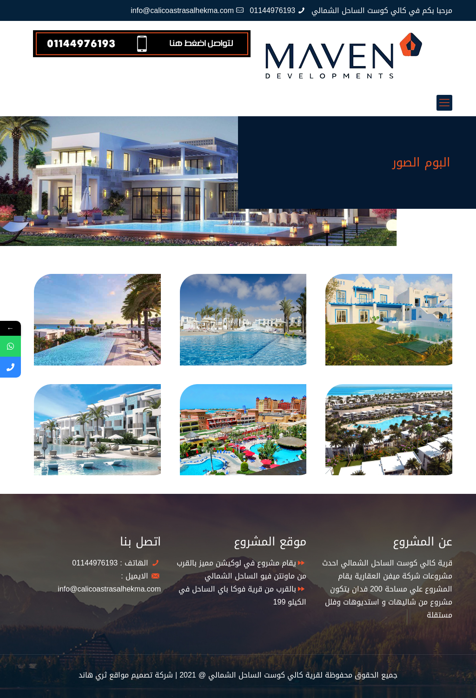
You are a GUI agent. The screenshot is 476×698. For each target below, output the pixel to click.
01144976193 (272, 10)
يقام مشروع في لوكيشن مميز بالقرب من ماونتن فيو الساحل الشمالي (241, 569)
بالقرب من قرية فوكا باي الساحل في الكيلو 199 (242, 595)
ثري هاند (93, 675)
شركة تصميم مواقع (141, 675)
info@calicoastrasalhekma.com (182, 10)
